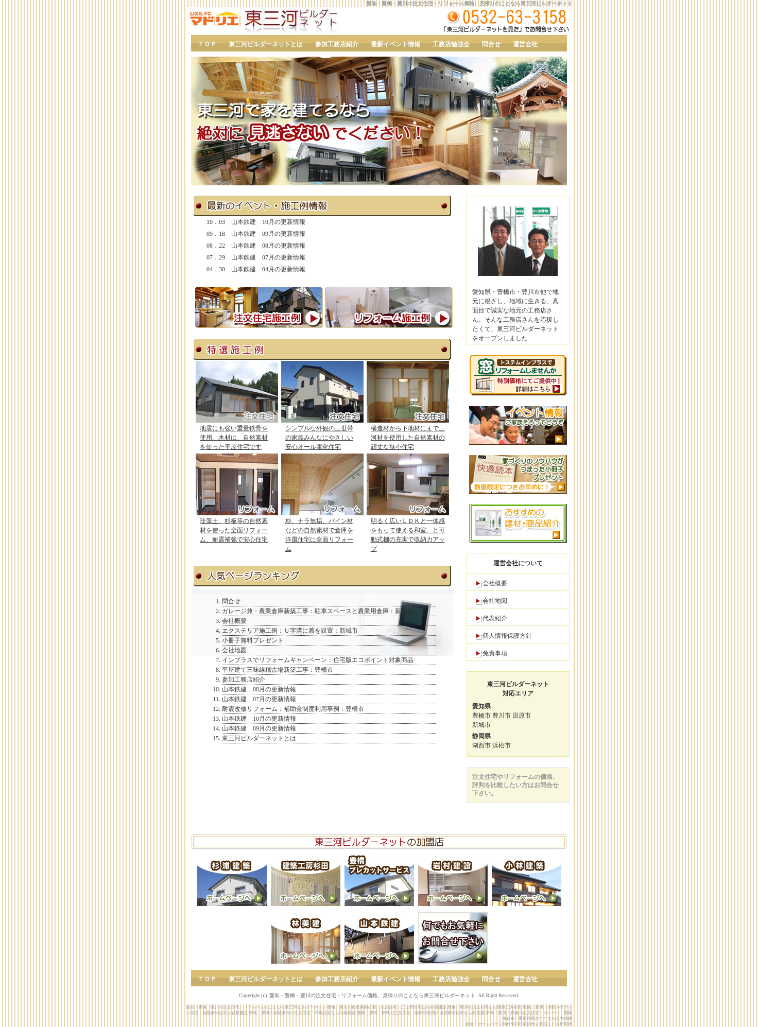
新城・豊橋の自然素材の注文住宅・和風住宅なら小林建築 (302, 1013)
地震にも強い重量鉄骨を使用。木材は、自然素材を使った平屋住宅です (234, 437)
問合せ (231, 601)
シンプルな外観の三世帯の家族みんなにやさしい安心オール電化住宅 (319, 437)
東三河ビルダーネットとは (259, 738)
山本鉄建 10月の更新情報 (268, 221)
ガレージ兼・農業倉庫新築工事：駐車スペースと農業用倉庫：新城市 (318, 611)
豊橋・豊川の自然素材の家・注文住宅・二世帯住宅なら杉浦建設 (386, 1007)
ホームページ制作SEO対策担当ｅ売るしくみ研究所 (525, 1024)
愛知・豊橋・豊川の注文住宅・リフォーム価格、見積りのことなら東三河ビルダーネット (469, 3)
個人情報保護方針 (507, 635)
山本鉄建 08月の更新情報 (268, 245)
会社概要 (495, 583)
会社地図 (495, 600)
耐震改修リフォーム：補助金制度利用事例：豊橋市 (293, 708)
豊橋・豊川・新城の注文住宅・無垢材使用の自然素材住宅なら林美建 (421, 1013)
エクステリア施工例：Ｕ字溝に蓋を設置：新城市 (290, 630)
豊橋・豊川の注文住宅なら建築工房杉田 (484, 1007)
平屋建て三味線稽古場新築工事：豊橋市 (277, 669)
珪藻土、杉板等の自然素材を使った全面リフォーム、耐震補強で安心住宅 (234, 530)
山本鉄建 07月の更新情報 (268, 257)
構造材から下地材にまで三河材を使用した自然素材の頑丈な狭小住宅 (408, 437)
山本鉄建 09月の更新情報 (268, 233)
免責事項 (495, 653)
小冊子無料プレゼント (253, 640)
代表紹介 (495, 618)
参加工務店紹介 (243, 679)
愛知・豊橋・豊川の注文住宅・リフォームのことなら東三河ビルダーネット (256, 1007)
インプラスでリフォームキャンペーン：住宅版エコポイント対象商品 (318, 660)
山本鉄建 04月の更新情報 (268, 269)
